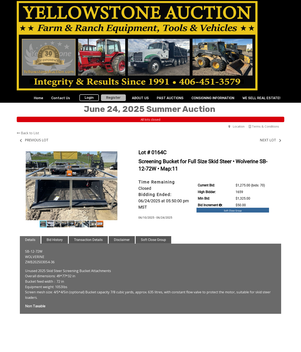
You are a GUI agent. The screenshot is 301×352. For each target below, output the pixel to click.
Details (30, 240)
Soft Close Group (153, 240)
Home (38, 98)
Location (236, 126)
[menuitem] (38, 98)
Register (113, 98)
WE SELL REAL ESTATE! (261, 98)
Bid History (55, 240)
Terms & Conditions (264, 126)
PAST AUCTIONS (170, 98)
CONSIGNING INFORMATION (212, 98)
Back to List (28, 133)
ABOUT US (140, 98)
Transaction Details (88, 240)
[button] (119, 155)
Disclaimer (122, 240)
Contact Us (60, 98)
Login (89, 98)
